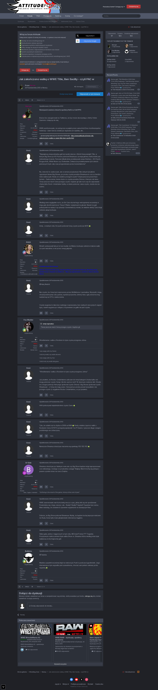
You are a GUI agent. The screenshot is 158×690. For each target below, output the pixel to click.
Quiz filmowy (116, 153)
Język (58, 684)
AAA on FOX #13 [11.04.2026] (121, 104)
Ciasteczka (99, 684)
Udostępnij (78, 86)
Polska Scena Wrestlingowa (48, 21)
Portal (21, 16)
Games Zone (80, 21)
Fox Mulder (116, 50)
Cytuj (51, 143)
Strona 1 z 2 (41, 100)
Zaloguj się (24, 70)
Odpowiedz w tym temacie (90, 94)
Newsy (45, 88)
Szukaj (67, 16)
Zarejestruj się (133, 6)
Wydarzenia (31, 21)
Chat (38, 16)
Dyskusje (21, 21)
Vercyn (114, 45)
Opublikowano (51, 106)
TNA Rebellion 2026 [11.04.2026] (122, 89)
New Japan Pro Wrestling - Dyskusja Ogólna (101, 638)
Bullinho (132, 50)
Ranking (58, 16)
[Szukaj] (113, 16)
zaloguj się (88, 596)
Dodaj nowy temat (66, 94)
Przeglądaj (47, 16)
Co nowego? (78, 16)
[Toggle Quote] (41, 324)
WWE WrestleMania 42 (30, 637)
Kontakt (90, 684)
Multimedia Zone (66, 21)
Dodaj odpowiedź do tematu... (41, 606)
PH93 (131, 45)
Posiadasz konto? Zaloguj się (114, 7)
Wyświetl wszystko (60, 664)
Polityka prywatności (78, 684)
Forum (30, 17)
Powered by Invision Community (79, 686)
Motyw (66, 684)
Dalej (27, 100)
